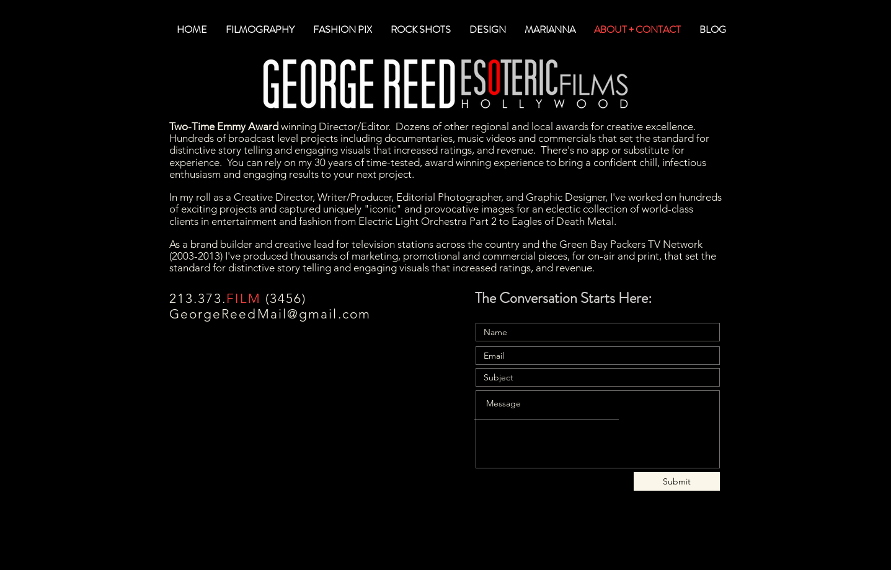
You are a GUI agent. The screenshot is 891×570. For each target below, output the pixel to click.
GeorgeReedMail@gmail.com (270, 314)
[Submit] (677, 481)
